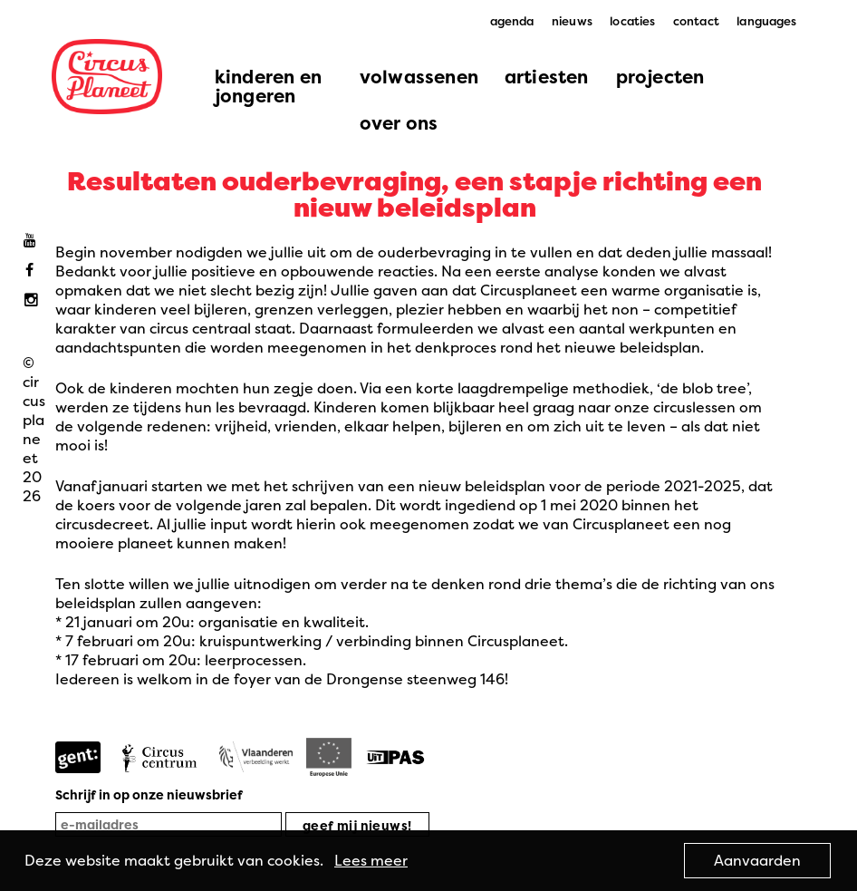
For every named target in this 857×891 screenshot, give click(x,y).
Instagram (34, 300)
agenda (512, 21)
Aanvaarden (757, 860)
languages (766, 21)
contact (696, 21)
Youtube (34, 240)
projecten (660, 76)
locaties (632, 21)
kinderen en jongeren (268, 86)
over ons (399, 123)
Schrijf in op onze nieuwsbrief (149, 794)
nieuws (572, 21)
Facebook (34, 270)
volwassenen (419, 76)
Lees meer (371, 860)
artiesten (547, 76)
